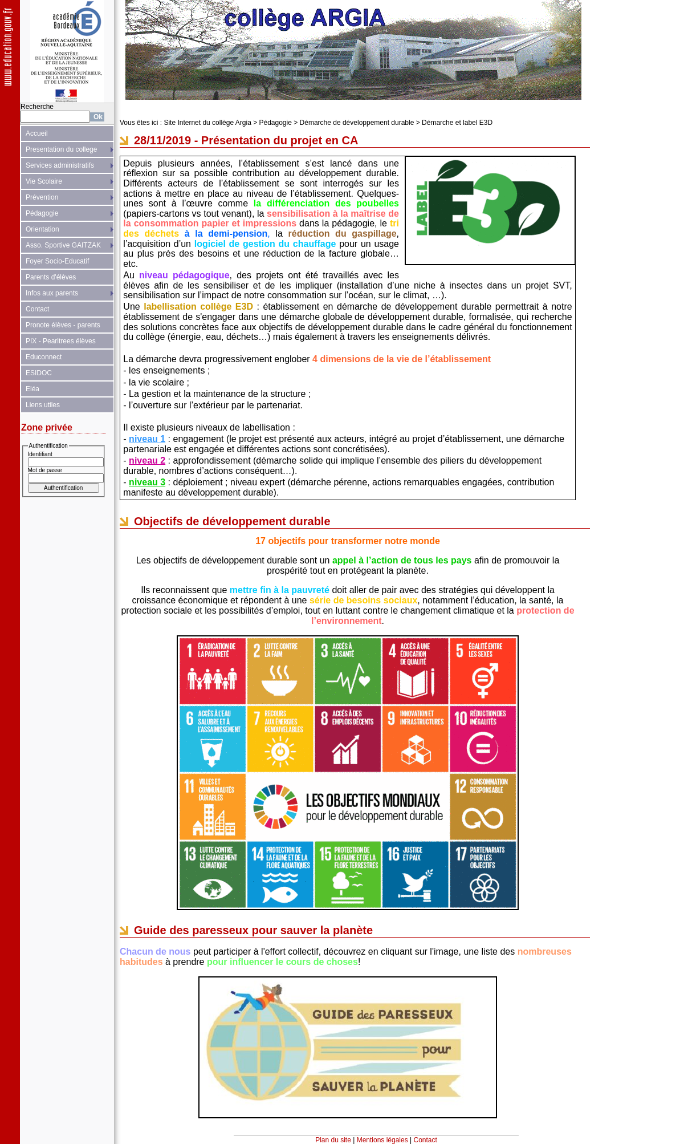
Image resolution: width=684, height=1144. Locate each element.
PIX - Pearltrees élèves (61, 341)
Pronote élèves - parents (63, 325)
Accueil (37, 133)
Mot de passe (45, 470)
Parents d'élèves (51, 277)
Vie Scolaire (44, 181)
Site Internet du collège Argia (207, 123)
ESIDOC (39, 373)
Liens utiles (43, 405)
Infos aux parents (52, 293)
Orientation (42, 229)
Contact (37, 309)
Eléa (32, 389)
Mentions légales (382, 1140)
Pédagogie (42, 213)
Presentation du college (61, 149)
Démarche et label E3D (457, 123)
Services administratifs (60, 165)
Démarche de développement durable (357, 123)
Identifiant (40, 454)
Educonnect (44, 357)
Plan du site (333, 1140)
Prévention (42, 197)
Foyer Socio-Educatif (57, 261)
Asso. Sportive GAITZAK (63, 245)
